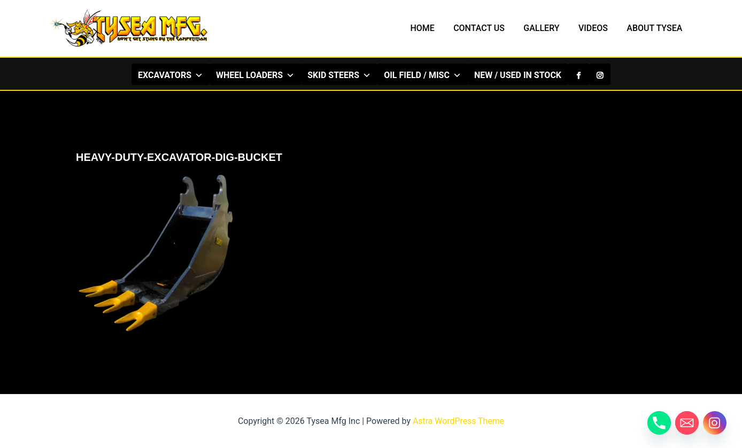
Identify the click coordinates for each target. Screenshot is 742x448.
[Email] (687, 423)
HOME (430, 28)
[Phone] (659, 423)
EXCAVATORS (170, 75)
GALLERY (546, 28)
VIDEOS (595, 28)
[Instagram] (599, 74)
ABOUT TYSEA (655, 28)
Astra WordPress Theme (458, 421)
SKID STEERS (339, 75)
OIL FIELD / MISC (422, 75)
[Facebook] (578, 74)
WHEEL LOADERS (255, 75)
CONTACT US (485, 28)
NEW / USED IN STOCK (517, 75)
